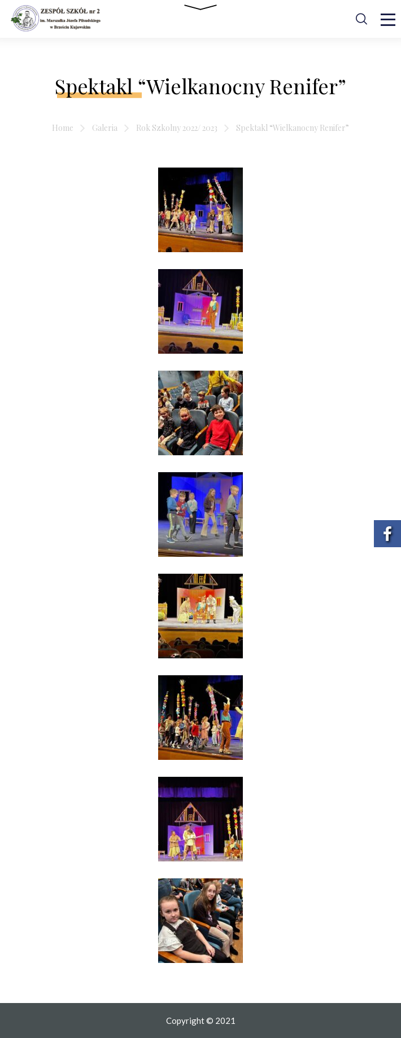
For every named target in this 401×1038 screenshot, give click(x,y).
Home (62, 127)
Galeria (104, 127)
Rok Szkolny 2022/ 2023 (176, 127)
